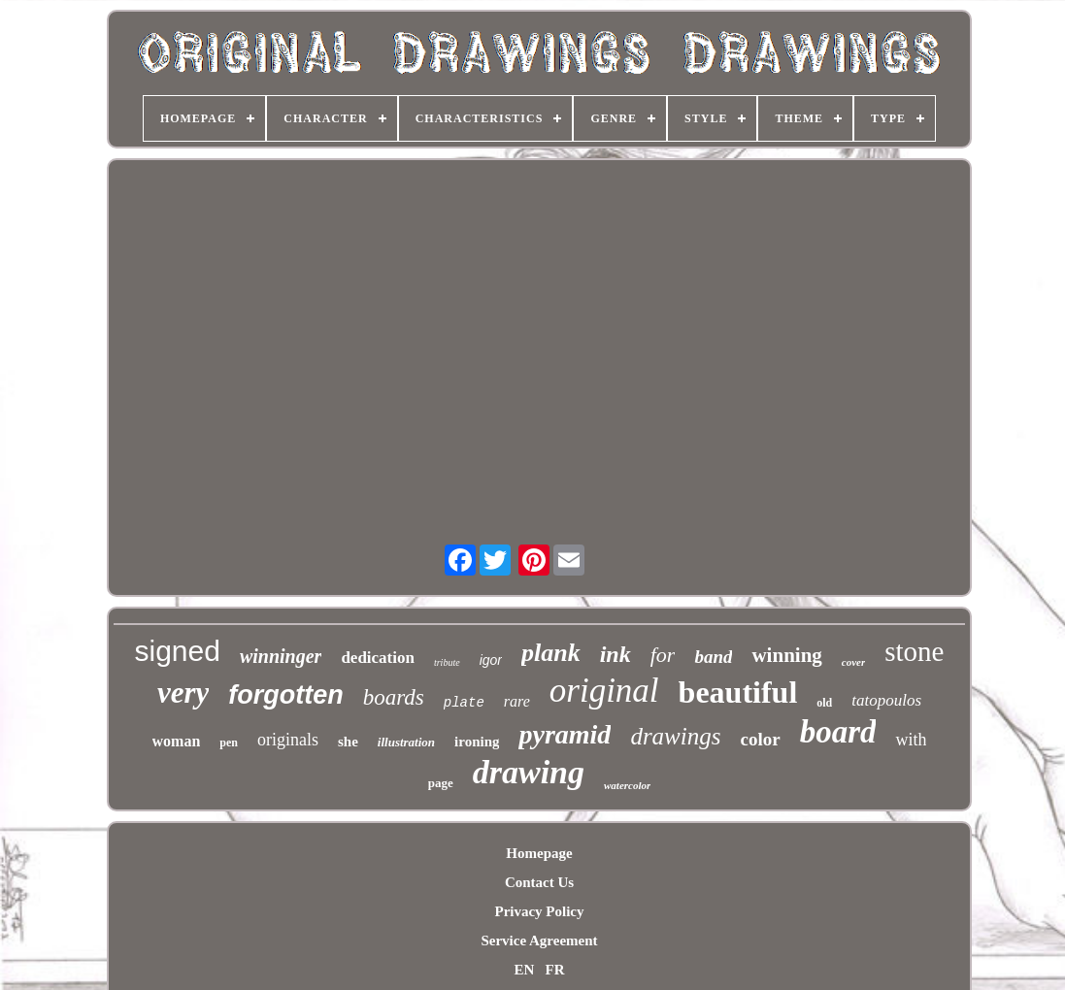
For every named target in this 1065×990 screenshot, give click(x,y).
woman (176, 741)
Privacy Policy (538, 911)
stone (914, 651)
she (348, 741)
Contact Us (539, 882)
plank (551, 653)
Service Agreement (539, 940)
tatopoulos (886, 700)
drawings (675, 736)
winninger (280, 656)
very (183, 693)
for (663, 655)
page (440, 783)
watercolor (627, 785)
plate (464, 702)
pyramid (564, 734)
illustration (406, 742)
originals (287, 739)
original (604, 691)
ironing (476, 741)
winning (786, 655)
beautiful (738, 692)
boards (393, 697)
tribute (447, 662)
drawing (528, 772)
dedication (378, 657)
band (713, 656)
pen (228, 742)
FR (555, 969)
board (838, 731)
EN (524, 969)
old (824, 703)
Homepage (539, 853)
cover (853, 662)
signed (177, 651)
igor (491, 660)
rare (517, 701)
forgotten (285, 695)
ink (615, 654)
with (910, 739)
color (760, 739)
